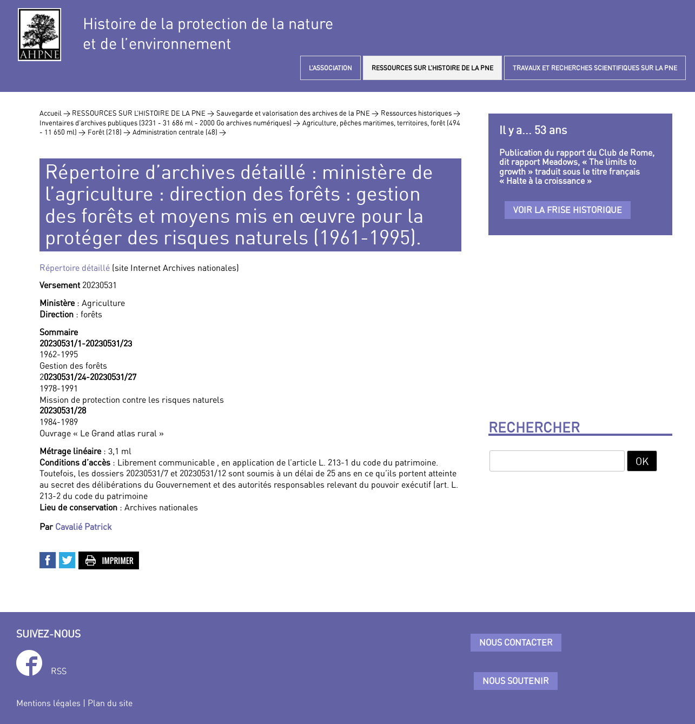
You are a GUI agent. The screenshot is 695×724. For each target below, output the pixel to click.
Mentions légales (48, 703)
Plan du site (110, 703)
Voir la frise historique (567, 209)
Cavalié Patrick (83, 526)
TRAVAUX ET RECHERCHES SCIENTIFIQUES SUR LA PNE (595, 68)
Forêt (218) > (109, 132)
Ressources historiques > (420, 113)
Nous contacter (516, 642)
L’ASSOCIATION (330, 68)
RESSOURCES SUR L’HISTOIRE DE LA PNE (432, 68)
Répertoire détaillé (74, 267)
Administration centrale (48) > (179, 132)
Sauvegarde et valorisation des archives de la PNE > (297, 113)
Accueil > (55, 113)
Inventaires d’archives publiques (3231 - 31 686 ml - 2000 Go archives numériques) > (169, 122)
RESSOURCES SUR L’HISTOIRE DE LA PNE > (143, 113)
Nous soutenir (515, 680)
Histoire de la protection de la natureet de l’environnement (208, 33)
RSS (59, 671)
